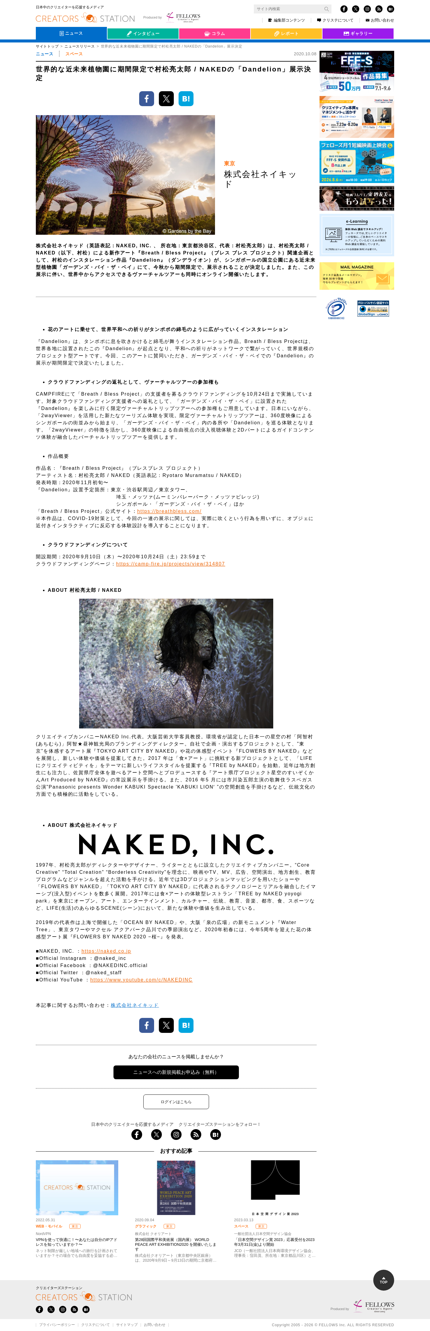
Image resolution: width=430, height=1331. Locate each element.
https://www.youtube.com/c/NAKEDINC (141, 979)
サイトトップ (47, 46)
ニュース (44, 53)
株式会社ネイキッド (135, 1005)
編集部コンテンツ (286, 20)
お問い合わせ (380, 20)
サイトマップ (127, 1325)
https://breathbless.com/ (169, 511)
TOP (384, 1280)
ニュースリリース (79, 46)
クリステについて (335, 20)
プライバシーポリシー (57, 1325)
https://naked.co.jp (106, 951)
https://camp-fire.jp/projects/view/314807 (170, 563)
